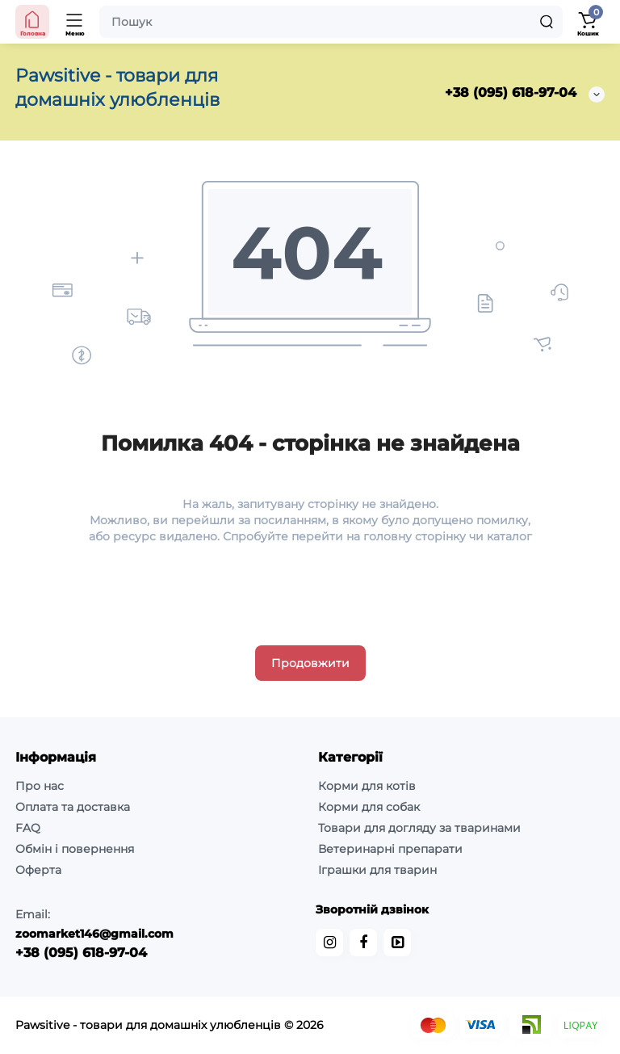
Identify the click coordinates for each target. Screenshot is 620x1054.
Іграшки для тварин (377, 870)
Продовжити (310, 663)
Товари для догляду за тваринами (419, 828)
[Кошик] (588, 22)
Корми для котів (367, 786)
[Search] (546, 22)
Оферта (38, 870)
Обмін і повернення (74, 849)
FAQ (27, 828)
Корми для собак (369, 807)
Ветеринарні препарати (390, 849)
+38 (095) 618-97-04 (510, 92)
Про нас (39, 786)
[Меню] (75, 22)
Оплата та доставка (72, 807)
